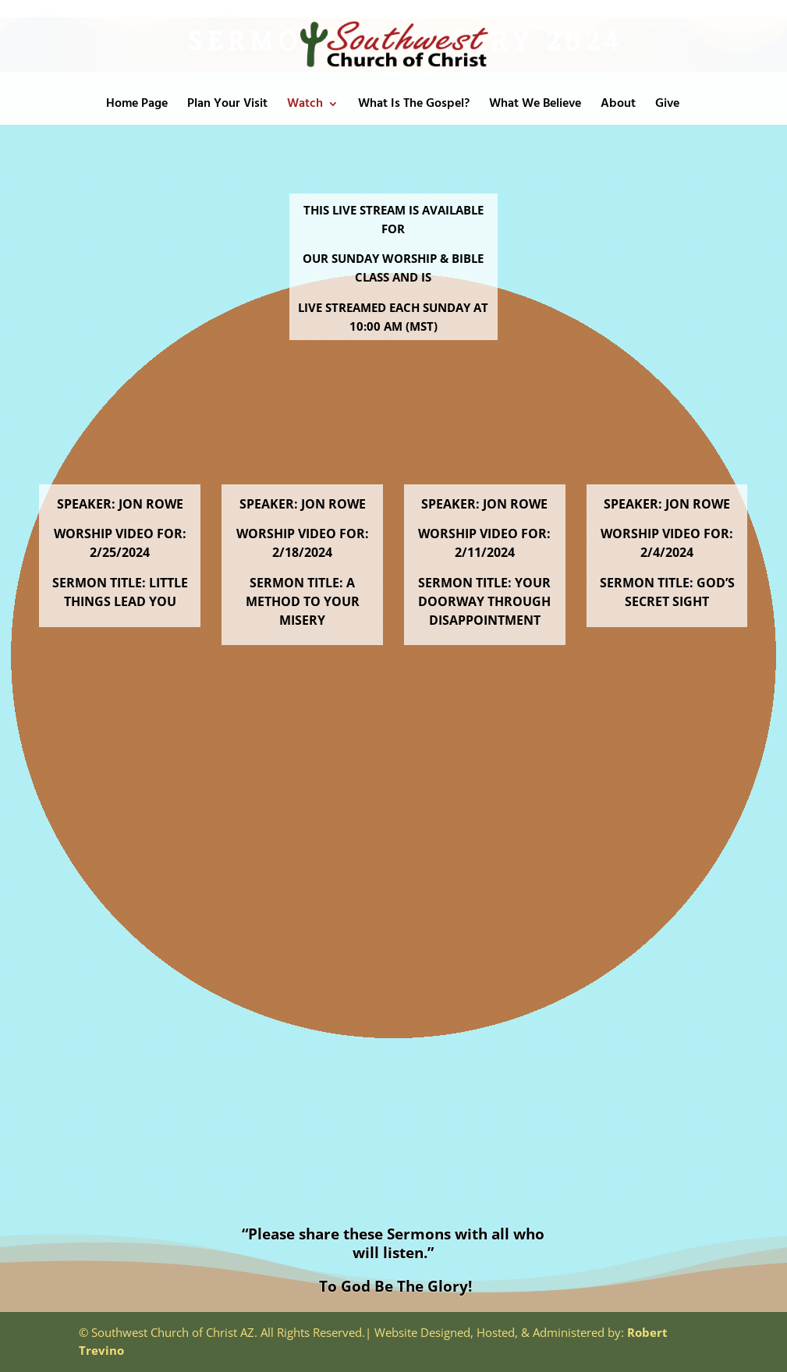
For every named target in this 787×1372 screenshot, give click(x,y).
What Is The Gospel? (414, 106)
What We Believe (535, 106)
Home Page (137, 106)
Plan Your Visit (227, 106)
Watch (305, 106)
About (618, 106)
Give (667, 106)
